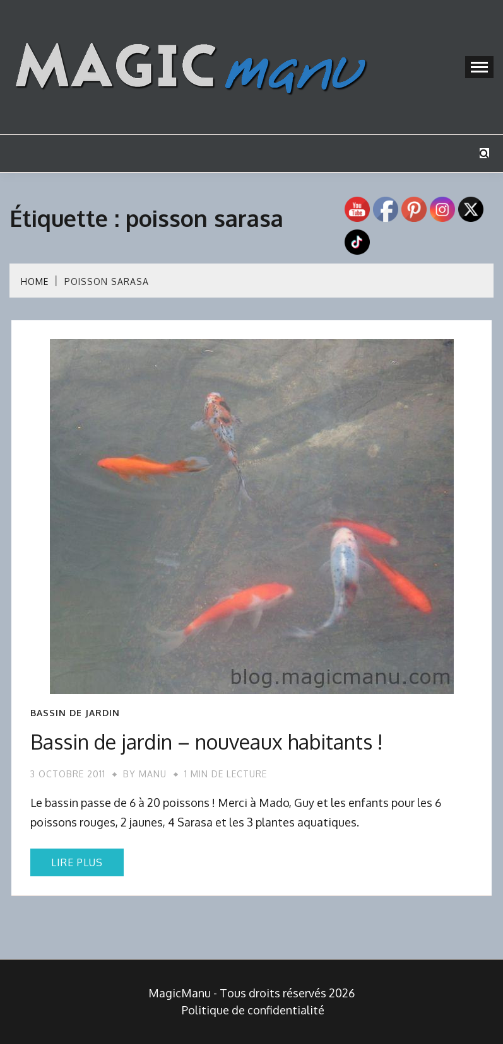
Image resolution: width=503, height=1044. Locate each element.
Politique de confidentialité (253, 1010)
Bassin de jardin (75, 713)
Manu (153, 773)
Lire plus (77, 862)
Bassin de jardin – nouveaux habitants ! (206, 742)
